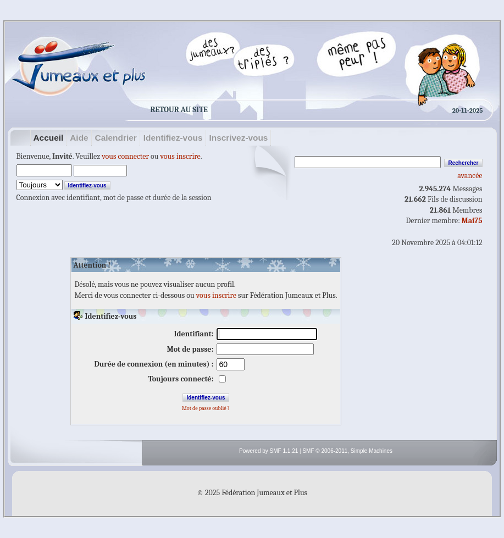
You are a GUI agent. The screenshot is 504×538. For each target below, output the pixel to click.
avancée (469, 175)
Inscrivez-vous (238, 137)
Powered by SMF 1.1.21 (268, 451)
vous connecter (125, 156)
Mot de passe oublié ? (206, 408)
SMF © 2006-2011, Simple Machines (347, 451)
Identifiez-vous (173, 137)
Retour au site (179, 109)
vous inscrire (180, 156)
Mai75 (472, 220)
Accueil (49, 137)
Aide (79, 137)
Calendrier (116, 137)
